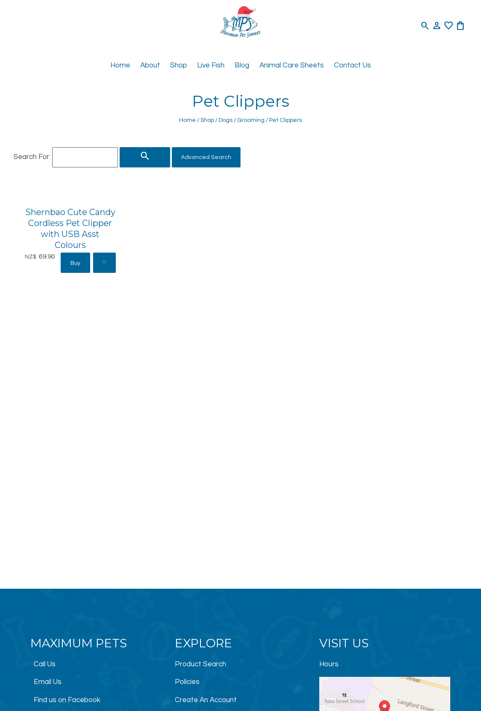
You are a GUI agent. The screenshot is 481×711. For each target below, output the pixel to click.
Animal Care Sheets (291, 65)
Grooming (251, 120)
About (150, 65)
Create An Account (206, 700)
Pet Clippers (285, 120)
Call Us (45, 664)
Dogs (225, 120)
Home (120, 65)
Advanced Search (206, 157)
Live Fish (210, 65)
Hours (329, 664)
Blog (242, 65)
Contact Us (352, 65)
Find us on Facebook (67, 700)
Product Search (200, 664)
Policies (187, 682)
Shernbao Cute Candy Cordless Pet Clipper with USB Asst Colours (70, 228)
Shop (178, 65)
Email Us (47, 682)
